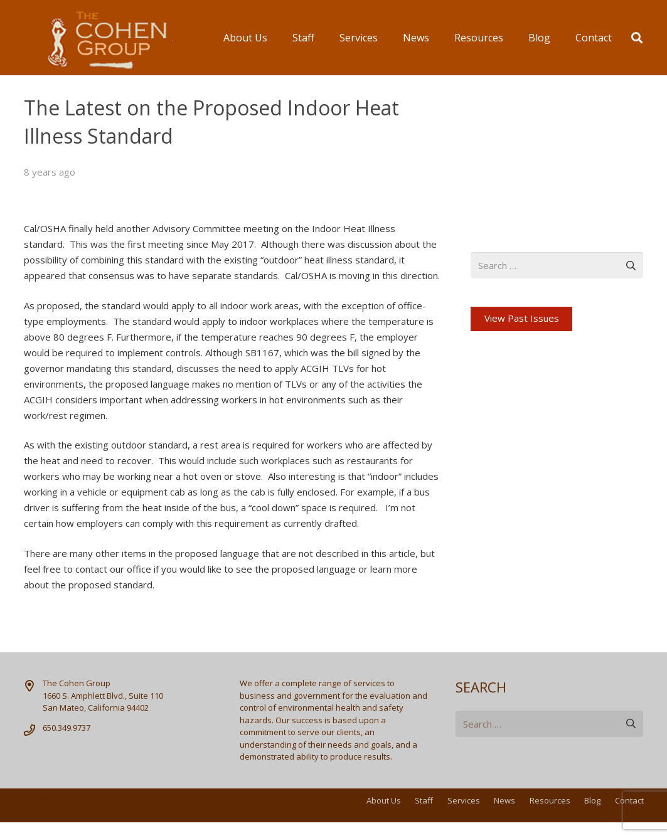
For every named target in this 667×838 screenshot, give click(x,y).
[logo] (99, 37)
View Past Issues (521, 318)
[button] (636, 37)
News (504, 800)
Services (463, 800)
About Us (383, 800)
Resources (550, 800)
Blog (592, 800)
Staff (424, 800)
